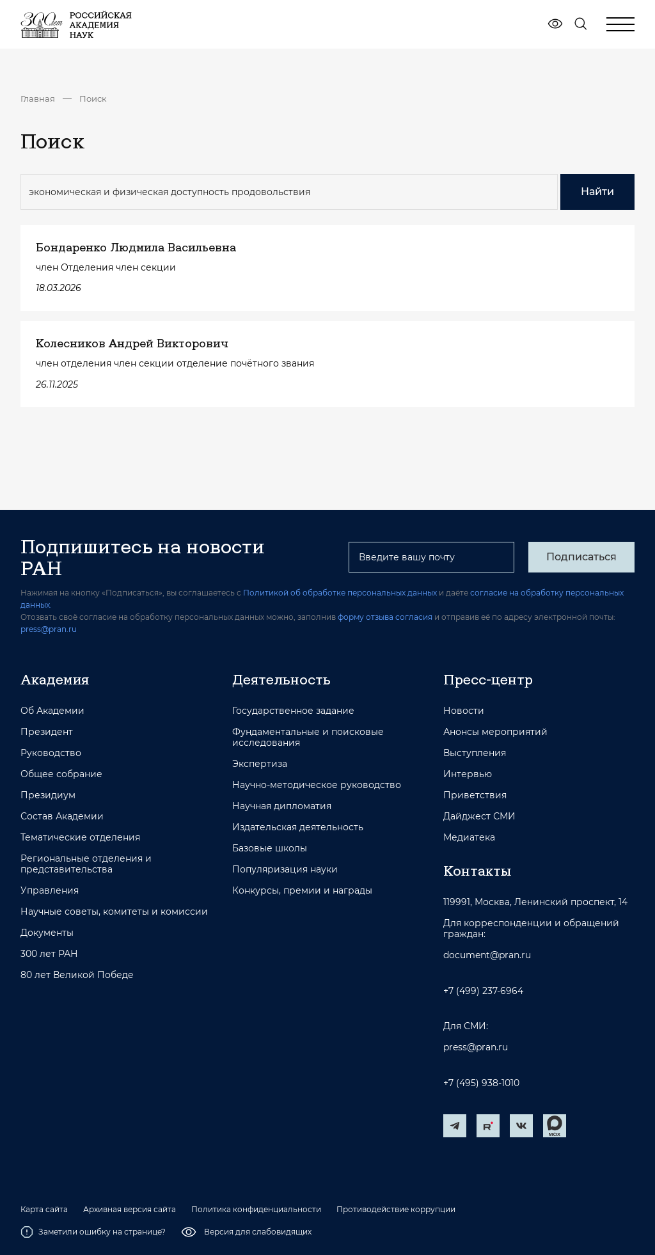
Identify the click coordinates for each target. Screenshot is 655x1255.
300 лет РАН (49, 954)
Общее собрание (61, 774)
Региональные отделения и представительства (86, 864)
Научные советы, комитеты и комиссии (114, 911)
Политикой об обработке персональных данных (340, 592)
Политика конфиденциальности (256, 1209)
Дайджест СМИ (479, 816)
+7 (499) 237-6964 (483, 991)
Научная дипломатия (281, 806)
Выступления (474, 753)
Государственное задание (293, 711)
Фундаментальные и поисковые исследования (308, 737)
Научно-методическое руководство (316, 785)
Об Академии (52, 711)
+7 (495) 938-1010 (481, 1083)
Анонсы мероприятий (495, 732)
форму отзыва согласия (385, 617)
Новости (463, 711)
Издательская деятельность (297, 827)
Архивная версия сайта (129, 1209)
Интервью (467, 774)
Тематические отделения (80, 837)
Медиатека (469, 837)
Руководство (50, 753)
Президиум (47, 795)
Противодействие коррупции (395, 1209)
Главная (37, 98)
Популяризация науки (285, 869)
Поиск (93, 98)
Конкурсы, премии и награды (302, 890)
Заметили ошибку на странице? (93, 1232)
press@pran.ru (48, 629)
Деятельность (281, 679)
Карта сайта (44, 1209)
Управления (49, 890)
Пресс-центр (488, 679)
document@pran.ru (487, 955)
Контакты (477, 871)
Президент (46, 732)
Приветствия (475, 795)
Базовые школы (269, 848)
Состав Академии (62, 816)
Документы (47, 932)
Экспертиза (259, 764)
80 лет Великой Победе (77, 975)
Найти (597, 191)
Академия (54, 679)
